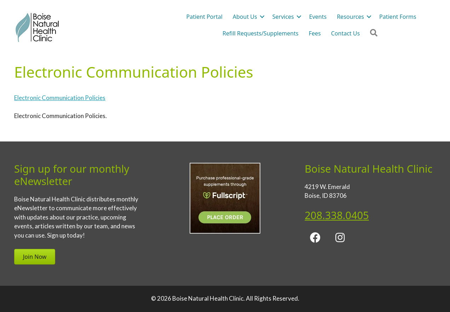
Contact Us (345, 33)
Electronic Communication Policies (59, 97)
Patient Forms (397, 17)
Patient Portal (204, 17)
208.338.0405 (337, 215)
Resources (350, 17)
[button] (262, 16)
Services (283, 17)
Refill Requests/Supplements (261, 33)
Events (318, 17)
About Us (245, 17)
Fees (315, 33)
